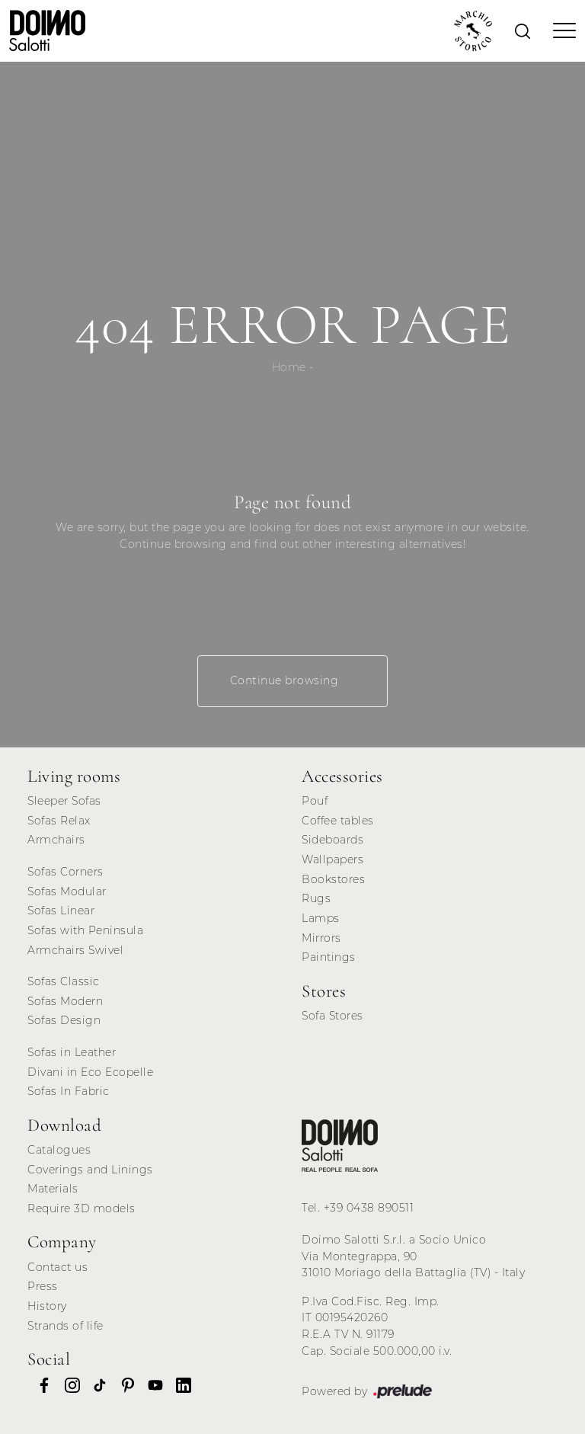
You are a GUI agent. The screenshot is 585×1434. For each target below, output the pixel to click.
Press (42, 1286)
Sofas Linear (60, 910)
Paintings (329, 957)
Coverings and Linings (90, 1169)
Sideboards (332, 840)
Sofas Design (64, 1020)
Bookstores (333, 879)
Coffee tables (338, 820)
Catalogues (59, 1150)
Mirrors (321, 938)
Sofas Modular (67, 891)
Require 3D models (81, 1208)
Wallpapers (332, 859)
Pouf (315, 801)
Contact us (57, 1267)
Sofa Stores (332, 1016)
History (47, 1306)
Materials (52, 1189)
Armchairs (56, 840)
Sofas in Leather (71, 1052)
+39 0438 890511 (369, 1208)
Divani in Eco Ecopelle (90, 1072)
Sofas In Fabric (68, 1091)
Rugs (316, 898)
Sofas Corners (65, 872)
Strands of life (65, 1326)
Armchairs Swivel (75, 950)
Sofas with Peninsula (85, 930)
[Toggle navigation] (560, 30)
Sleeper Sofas (64, 801)
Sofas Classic (63, 981)
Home (289, 367)
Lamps (321, 918)
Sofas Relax (59, 820)
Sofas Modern (65, 1001)
